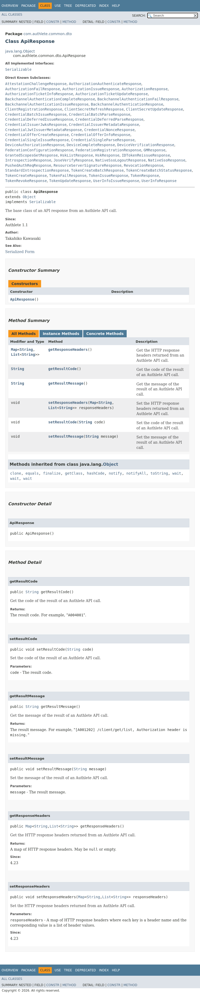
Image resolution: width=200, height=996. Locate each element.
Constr (52, 22)
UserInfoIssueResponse (116, 181)
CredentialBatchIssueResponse (36, 114)
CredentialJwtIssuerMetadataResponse (43, 130)
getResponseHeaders (68, 349)
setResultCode (62, 422)
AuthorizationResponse (145, 89)
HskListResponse (76, 155)
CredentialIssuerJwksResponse (36, 124)
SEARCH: (139, 15)
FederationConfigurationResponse (39, 150)
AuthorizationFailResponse (32, 89)
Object (29, 197)
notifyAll (136, 473)
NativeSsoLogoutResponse (120, 160)
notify (115, 473)
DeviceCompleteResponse (91, 145)
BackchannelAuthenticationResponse (127, 104)
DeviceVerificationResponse (145, 145)
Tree (68, 6)
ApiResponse (22, 299)
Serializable (18, 69)
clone (15, 473)
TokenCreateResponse (26, 175)
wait (176, 473)
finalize (51, 473)
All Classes (12, 14)
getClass (73, 473)
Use (58, 6)
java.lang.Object (20, 51)
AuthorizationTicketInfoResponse (39, 94)
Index (104, 6)
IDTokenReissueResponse (146, 155)
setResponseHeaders (68, 402)
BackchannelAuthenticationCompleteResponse (50, 99)
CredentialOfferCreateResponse (37, 135)
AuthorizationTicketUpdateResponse (111, 94)
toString (159, 473)
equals (32, 473)
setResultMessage (65, 436)
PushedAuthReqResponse (28, 165)
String (26, 349)
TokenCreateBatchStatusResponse (159, 170)
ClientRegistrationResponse (33, 109)
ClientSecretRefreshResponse (94, 109)
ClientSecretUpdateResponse (154, 109)
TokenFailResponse (67, 175)
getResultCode (62, 369)
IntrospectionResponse (28, 160)
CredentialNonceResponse (109, 130)
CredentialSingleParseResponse (102, 140)
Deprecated (85, 6)
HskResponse (107, 155)
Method (69, 22)
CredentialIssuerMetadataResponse (104, 124)
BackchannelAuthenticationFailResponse (137, 99)
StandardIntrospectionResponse (37, 170)
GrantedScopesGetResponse (31, 155)
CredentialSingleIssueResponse (37, 140)
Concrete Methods (105, 334)
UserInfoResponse (159, 181)
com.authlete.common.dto (47, 34)
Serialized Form (20, 252)
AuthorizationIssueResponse (90, 89)
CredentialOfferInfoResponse (100, 135)
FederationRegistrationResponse (108, 150)
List (15, 354)
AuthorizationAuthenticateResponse (105, 84)
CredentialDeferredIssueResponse (39, 119)
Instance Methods (61, 334)
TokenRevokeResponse (26, 181)
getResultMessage (65, 383)
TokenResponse (145, 175)
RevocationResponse (143, 165)
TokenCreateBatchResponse (97, 170)
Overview (10, 6)
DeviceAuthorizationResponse (34, 145)
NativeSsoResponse (166, 160)
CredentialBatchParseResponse (99, 114)
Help (116, 6)
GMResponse (154, 150)
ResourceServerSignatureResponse (87, 165)
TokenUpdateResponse (70, 181)
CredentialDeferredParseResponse (109, 119)
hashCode (95, 473)
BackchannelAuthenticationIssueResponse (46, 104)
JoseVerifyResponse (73, 160)
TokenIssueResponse (108, 175)
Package (28, 6)
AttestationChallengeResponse (36, 84)
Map (14, 349)
